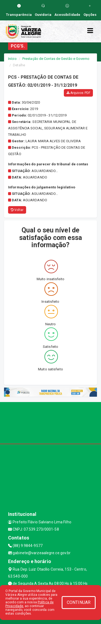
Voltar (17, 210)
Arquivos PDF (78, 93)
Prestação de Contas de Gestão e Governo (55, 59)
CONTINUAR (78, 602)
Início (12, 59)
